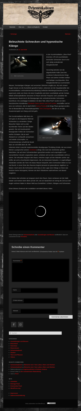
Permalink (24, 236)
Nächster (68, 34)
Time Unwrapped (45, 108)
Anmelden (13, 381)
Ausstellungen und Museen (46, 234)
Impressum (14, 393)
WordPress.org (15, 388)
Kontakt (45, 27)
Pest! (17, 374)
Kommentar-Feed (16, 386)
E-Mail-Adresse (18, 300)
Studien (12, 352)
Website (15, 311)
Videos (12, 357)
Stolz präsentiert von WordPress (35, 403)
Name (15, 290)
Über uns (21, 27)
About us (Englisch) (33, 27)
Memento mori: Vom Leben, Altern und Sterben (39, 365)
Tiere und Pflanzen (16, 355)
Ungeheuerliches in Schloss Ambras (35, 369)
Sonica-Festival (41, 106)
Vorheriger (13, 34)
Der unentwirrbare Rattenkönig (31, 371)
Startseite (12, 27)
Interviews (13, 346)
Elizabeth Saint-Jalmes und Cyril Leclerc (42, 103)
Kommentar (17, 260)
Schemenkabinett (29, 234)
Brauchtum (14, 343)
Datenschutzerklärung (17, 395)
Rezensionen (14, 348)
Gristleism (33, 150)
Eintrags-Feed (15, 384)
